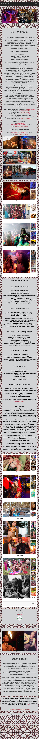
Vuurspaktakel (5, 3)
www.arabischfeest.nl (26, 118)
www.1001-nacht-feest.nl (27, 117)
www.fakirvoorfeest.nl (24, 113)
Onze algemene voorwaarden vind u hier (19, 709)
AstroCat (18, 714)
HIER (29, 704)
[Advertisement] (19, 728)
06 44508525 (22, 132)
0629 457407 (14, 124)
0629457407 (14, 132)
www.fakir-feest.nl (30, 109)
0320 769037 (20, 123)
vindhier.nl (19, 614)
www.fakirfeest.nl (24, 112)
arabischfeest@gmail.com (21, 126)
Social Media (19, 610)
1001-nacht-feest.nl (19, 401)
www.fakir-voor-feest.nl (24, 110)
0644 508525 (22, 124)
